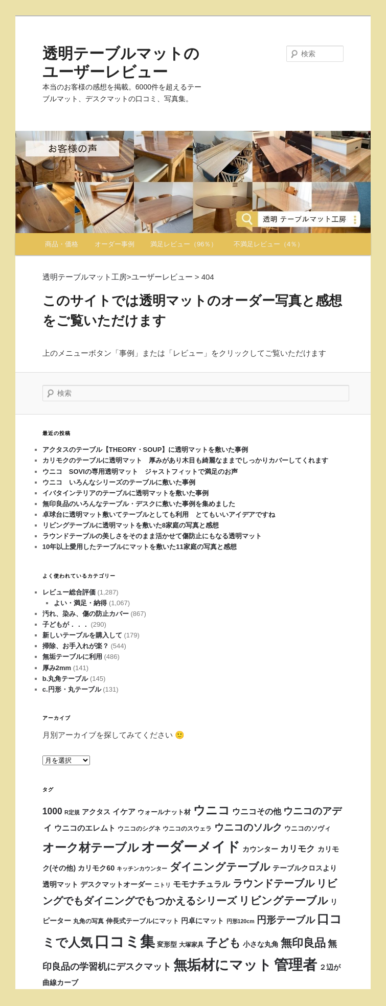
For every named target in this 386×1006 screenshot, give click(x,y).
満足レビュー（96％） (183, 244)
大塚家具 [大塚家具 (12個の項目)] (191, 944)
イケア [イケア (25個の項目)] (123, 812)
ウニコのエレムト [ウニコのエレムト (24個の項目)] (85, 828)
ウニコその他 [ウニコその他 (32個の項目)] (256, 811)
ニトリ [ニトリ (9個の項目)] (162, 885)
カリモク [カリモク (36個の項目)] (297, 849)
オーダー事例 (114, 244)
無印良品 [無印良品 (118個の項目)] (303, 942)
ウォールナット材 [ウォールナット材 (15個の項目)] (164, 812)
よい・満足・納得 (80, 603)
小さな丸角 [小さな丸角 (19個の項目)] (261, 944)
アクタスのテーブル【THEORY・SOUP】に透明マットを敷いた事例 (145, 449)
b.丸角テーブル (65, 678)
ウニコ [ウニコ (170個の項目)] (211, 810)
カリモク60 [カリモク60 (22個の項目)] (96, 868)
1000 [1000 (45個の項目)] (52, 811)
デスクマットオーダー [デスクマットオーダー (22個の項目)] (116, 884)
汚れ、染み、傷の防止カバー (85, 614)
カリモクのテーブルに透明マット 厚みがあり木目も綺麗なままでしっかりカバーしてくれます (185, 460)
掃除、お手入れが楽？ (75, 646)
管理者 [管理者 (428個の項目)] (295, 965)
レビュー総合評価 (69, 592)
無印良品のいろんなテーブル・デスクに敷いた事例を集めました (138, 504)
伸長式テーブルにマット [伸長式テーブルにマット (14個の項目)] (142, 921)
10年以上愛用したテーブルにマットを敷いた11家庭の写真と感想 (139, 547)
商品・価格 (61, 244)
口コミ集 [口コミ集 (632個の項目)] (125, 941)
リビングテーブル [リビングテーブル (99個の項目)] (283, 900)
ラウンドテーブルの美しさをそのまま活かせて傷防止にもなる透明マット (152, 536)
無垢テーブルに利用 (72, 656)
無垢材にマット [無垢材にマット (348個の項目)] (222, 965)
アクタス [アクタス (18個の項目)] (96, 812)
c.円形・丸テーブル (71, 689)
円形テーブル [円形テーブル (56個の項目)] (286, 919)
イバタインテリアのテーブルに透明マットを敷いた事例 (125, 493)
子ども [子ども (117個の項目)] (223, 942)
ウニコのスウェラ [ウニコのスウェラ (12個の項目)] (187, 828)
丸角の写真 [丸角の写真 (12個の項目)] (88, 921)
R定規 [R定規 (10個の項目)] (72, 812)
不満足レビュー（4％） (269, 244)
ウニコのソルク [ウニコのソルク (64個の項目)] (248, 827)
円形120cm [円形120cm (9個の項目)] (240, 921)
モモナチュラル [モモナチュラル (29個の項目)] (201, 884)
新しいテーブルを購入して (82, 635)
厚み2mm (56, 668)
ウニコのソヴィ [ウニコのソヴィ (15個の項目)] (307, 828)
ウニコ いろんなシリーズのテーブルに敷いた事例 (118, 482)
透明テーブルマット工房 (84, 276)
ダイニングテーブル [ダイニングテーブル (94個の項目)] (220, 867)
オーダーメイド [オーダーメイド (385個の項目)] (190, 847)
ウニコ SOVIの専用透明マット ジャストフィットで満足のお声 (143, 471)
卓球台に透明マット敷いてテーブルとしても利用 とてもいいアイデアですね (158, 514)
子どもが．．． (65, 624)
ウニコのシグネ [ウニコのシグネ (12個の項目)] (139, 828)
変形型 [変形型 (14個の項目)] (167, 944)
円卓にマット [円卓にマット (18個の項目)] (202, 921)
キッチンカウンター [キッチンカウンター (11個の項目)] (142, 868)
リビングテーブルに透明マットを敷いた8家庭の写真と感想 (130, 525)
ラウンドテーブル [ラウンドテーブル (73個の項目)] (273, 883)
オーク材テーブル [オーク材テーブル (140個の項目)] (90, 847)
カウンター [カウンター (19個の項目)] (260, 849)
